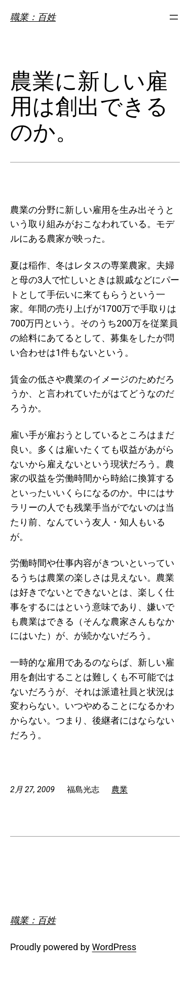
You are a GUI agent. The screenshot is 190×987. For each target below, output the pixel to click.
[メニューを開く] (174, 17)
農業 (119, 789)
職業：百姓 (33, 17)
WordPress (114, 947)
